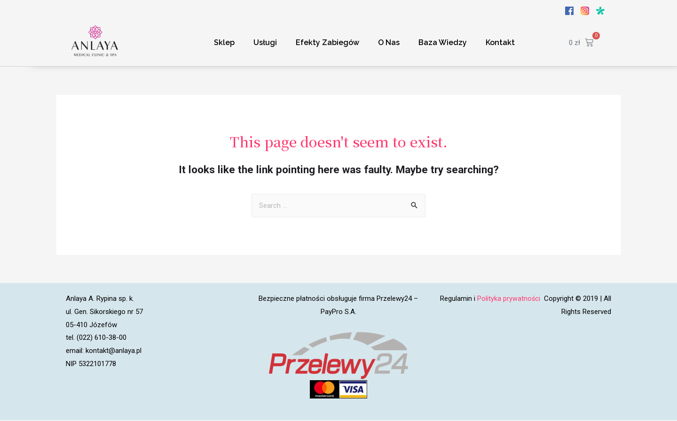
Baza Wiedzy (442, 42)
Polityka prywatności (509, 299)
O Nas (389, 42)
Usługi (265, 42)
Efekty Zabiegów (327, 42)
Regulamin (456, 299)
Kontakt (500, 42)
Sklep (224, 42)
